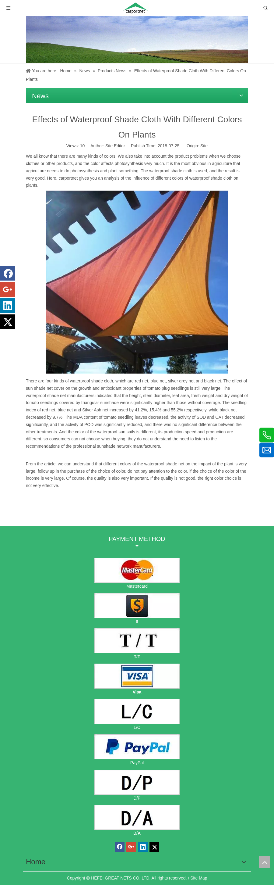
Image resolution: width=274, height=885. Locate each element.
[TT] (137, 640)
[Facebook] (7, 273)
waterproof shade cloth (170, 170)
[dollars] (137, 605)
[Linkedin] (7, 305)
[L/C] (137, 711)
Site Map (198, 878)
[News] (137, 39)
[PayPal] (137, 746)
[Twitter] (7, 321)
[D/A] (137, 817)
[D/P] (137, 782)
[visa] (137, 676)
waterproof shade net (164, 463)
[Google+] (7, 289)
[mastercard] (137, 570)
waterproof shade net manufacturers (61, 395)
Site (204, 145)
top (264, 862)
